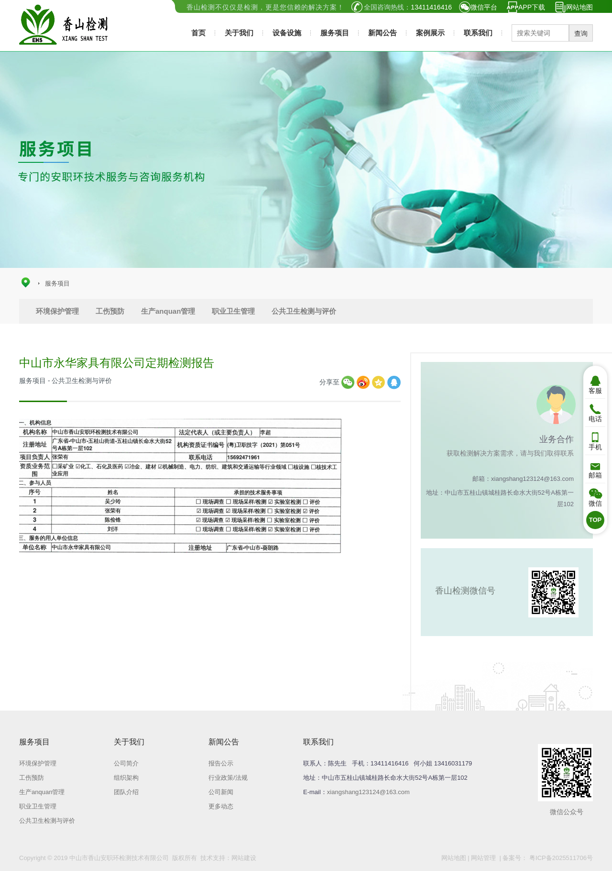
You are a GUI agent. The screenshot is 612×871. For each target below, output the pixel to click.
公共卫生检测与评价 (304, 311)
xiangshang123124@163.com (368, 792)
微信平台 (483, 7)
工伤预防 (110, 311)
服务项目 (334, 33)
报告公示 (220, 763)
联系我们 (478, 33)
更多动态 (220, 806)
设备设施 (287, 33)
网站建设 (243, 857)
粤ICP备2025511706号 (560, 857)
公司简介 (126, 763)
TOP (595, 519)
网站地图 (579, 7)
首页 (198, 33)
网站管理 (483, 857)
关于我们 (239, 33)
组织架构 (126, 777)
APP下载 (531, 7)
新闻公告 (382, 33)
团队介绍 (126, 792)
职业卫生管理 (233, 311)
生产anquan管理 (168, 311)
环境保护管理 (57, 311)
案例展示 (430, 33)
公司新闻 (220, 792)
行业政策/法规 (228, 777)
